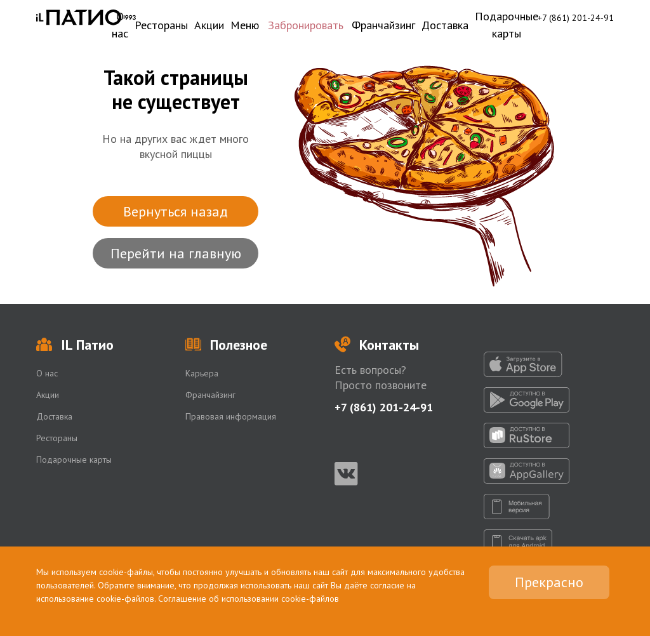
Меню (244, 25)
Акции (209, 25)
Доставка (444, 25)
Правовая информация (230, 416)
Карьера (201, 373)
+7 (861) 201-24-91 (576, 17)
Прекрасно (549, 582)
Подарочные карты (506, 25)
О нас (120, 25)
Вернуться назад (175, 211)
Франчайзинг (383, 25)
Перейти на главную (175, 253)
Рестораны (161, 25)
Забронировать (305, 25)
